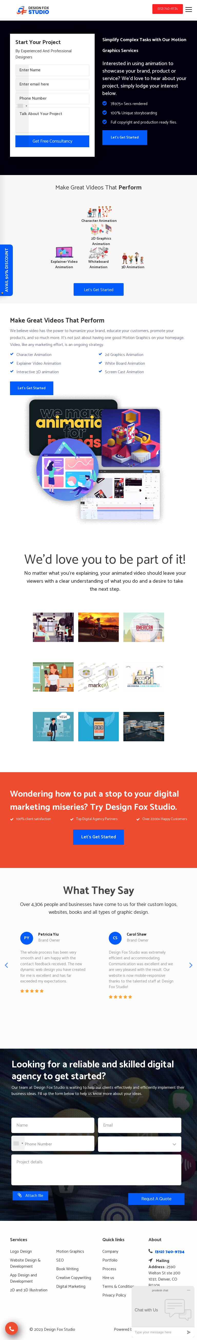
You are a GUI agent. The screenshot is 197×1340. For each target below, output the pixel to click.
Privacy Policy (114, 1295)
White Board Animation (125, 363)
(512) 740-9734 (167, 9)
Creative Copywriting (73, 1277)
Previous (6, 965)
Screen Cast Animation (124, 372)
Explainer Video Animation (38, 363)
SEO (60, 1260)
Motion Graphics (70, 1251)
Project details (29, 1162)
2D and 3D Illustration (28, 1290)
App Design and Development (23, 1278)
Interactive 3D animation (37, 372)
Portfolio (109, 1260)
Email (108, 1125)
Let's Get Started (125, 138)
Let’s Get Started (98, 289)
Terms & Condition (118, 1286)
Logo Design (21, 1251)
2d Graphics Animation (124, 354)
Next (190, 965)
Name (22, 1125)
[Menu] (189, 9)
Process (109, 1269)
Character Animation (34, 354)
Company (110, 1251)
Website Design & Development (25, 1263)
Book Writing (67, 1269)
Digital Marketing (70, 1286)
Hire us (108, 1277)
